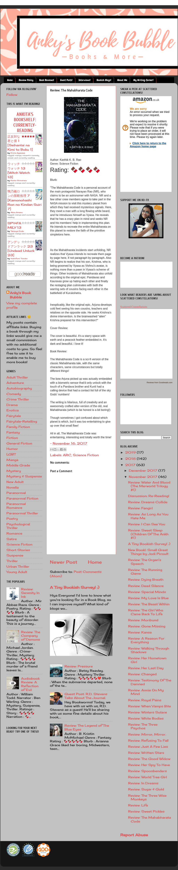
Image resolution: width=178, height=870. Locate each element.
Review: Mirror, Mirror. (147, 734)
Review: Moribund (143, 620)
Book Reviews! (46, 80)
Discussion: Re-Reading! (148, 496)
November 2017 (143, 477)
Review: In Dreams (143, 783)
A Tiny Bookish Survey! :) (74, 587)
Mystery (13, 471)
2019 (131, 452)
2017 (130, 465)
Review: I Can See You (146, 524)
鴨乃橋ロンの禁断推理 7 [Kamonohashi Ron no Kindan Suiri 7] (24, 200)
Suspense (14, 555)
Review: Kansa (140, 632)
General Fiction (19, 443)
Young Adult (16, 572)
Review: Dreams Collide (147, 502)
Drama (12, 405)
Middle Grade (18, 465)
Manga (12, 460)
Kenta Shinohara (19, 180)
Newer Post (63, 562)
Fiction (12, 438)
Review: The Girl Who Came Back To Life (145, 612)
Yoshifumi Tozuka (19, 258)
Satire (11, 539)
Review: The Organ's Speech (144, 562)
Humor (12, 449)
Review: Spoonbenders (147, 771)
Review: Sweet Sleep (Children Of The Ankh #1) (148, 534)
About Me (122, 80)
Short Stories (18, 550)
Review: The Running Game (145, 571)
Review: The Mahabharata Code (149, 819)
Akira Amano (17, 212)
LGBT (11, 454)
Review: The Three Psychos (142, 726)
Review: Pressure (78, 666)
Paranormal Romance (16, 505)
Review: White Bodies (146, 718)
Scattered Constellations (133, 306)
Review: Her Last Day (146, 668)
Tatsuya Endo (17, 231)
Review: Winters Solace (147, 712)
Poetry (12, 518)
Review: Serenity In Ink (30, 592)
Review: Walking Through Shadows (148, 650)
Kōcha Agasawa (18, 153)
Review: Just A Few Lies (148, 746)
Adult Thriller (17, 377)
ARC (67, 455)
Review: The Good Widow (149, 759)
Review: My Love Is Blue (148, 598)
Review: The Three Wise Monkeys (147, 797)
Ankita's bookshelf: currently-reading (24, 122)
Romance (14, 533)
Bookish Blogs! (104, 80)
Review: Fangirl (140, 508)
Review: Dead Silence (146, 586)
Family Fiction (18, 427)
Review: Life (138, 805)
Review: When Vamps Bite (149, 706)
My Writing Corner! (143, 80)
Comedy (13, 394)
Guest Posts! (66, 80)
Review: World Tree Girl (147, 777)
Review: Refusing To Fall (148, 740)
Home (10, 80)
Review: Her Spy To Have (149, 765)
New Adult (15, 482)
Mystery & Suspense (24, 476)
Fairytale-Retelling (21, 421)
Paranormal (16, 493)
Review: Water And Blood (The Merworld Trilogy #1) (149, 486)
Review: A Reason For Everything (146, 640)
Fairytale (13, 416)
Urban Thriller (17, 566)
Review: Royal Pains (144, 700)
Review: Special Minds (147, 592)
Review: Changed (142, 674)
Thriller (12, 561)
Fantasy (13, 432)
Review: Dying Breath (145, 579)
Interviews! (85, 80)
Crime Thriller (17, 399)
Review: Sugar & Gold (146, 789)
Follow (11, 94)
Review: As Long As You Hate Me (148, 516)
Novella (12, 487)
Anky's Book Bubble (20, 295)
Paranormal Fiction (22, 498)
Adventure (15, 383)
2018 (131, 459)
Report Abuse (134, 835)
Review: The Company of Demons (30, 635)
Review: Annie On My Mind (146, 692)
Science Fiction (86, 455)
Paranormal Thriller (22, 513)
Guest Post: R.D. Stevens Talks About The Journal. (85, 696)
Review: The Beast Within (148, 604)
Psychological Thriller (18, 526)
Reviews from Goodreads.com (159, 382)
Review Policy (26, 80)
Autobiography (19, 388)
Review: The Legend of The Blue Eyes (86, 727)
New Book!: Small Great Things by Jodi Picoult (148, 552)
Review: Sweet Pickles (146, 811)
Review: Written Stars (146, 753)
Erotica (12, 410)
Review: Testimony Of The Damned (149, 682)
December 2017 (143, 470)
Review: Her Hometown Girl (147, 660)
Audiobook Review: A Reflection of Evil (30, 684)
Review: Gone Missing (146, 626)
